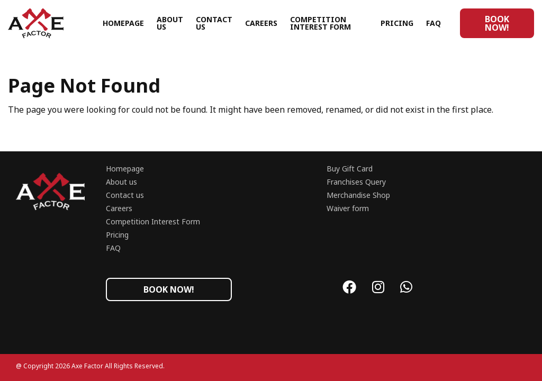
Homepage (123, 23)
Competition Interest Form (320, 23)
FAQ (433, 23)
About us (170, 23)
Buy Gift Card (350, 168)
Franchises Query (356, 181)
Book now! (497, 23)
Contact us (214, 23)
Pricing (397, 23)
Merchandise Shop (358, 194)
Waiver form (348, 208)
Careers (261, 23)
